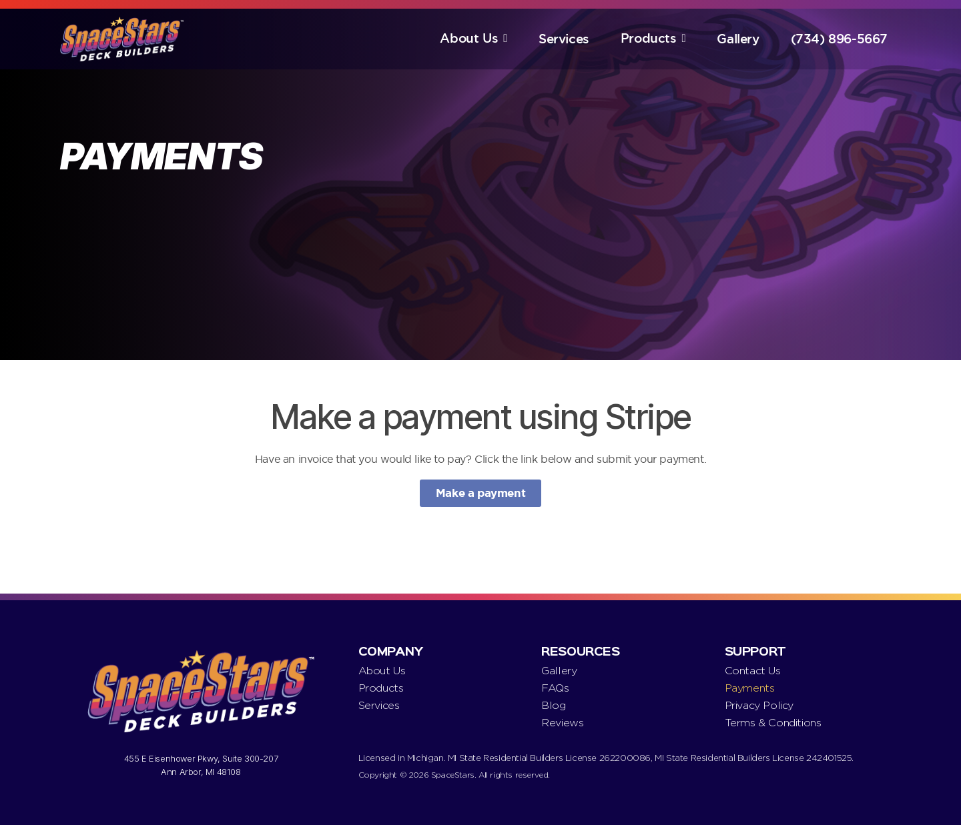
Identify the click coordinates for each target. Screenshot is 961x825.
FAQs (555, 688)
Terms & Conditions (773, 722)
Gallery (738, 39)
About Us (469, 38)
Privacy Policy (759, 705)
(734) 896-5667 (839, 39)
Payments (750, 688)
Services (564, 39)
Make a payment (480, 493)
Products (649, 38)
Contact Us (753, 670)
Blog (553, 705)
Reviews (562, 722)
